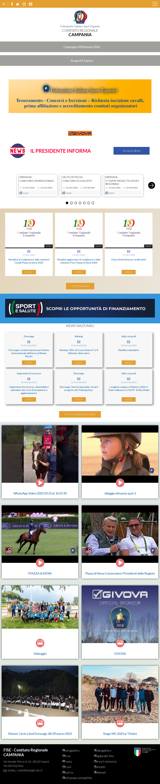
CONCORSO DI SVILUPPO (77, 178)
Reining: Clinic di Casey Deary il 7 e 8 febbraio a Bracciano (78, 350)
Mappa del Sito (108, 752)
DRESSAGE (26, 175)
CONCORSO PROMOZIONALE (37, 178)
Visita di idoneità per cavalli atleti (128, 257)
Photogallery (75, 747)
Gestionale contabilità (73, 776)
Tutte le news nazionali (80, 412)
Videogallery (107, 747)
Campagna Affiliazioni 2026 (82, 47)
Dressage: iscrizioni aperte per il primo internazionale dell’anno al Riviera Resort (29, 351)
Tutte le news (80, 284)
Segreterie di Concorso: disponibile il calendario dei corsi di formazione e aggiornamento (28, 388)
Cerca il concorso (109, 757)
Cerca (70, 752)
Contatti (104, 763)
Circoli (71, 763)
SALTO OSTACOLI (72, 175)
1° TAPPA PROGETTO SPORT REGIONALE (122, 180)
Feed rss (72, 768)
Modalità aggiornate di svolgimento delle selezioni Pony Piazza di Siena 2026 (78, 259)
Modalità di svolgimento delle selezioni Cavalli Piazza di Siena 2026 (29, 259)
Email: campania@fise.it (25, 766)
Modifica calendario (128, 348)
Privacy (71, 757)
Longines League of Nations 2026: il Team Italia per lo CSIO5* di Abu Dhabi (128, 387)
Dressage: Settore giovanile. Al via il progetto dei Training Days (79, 387)
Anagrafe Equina (82, 60)
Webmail (104, 768)
